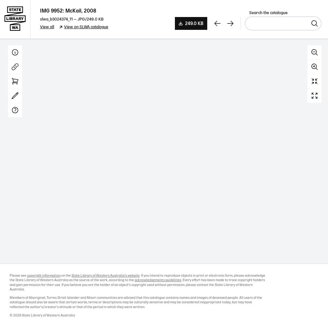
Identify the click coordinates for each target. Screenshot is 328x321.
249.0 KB (194, 24)
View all (47, 27)
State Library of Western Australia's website (105, 275)
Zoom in (315, 67)
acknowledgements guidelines (158, 280)
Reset (315, 81)
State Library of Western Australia (15, 19)
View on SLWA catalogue (86, 27)
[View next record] (230, 23)
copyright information (44, 275)
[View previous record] (217, 23)
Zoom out (315, 52)
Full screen (315, 96)
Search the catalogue (268, 13)
